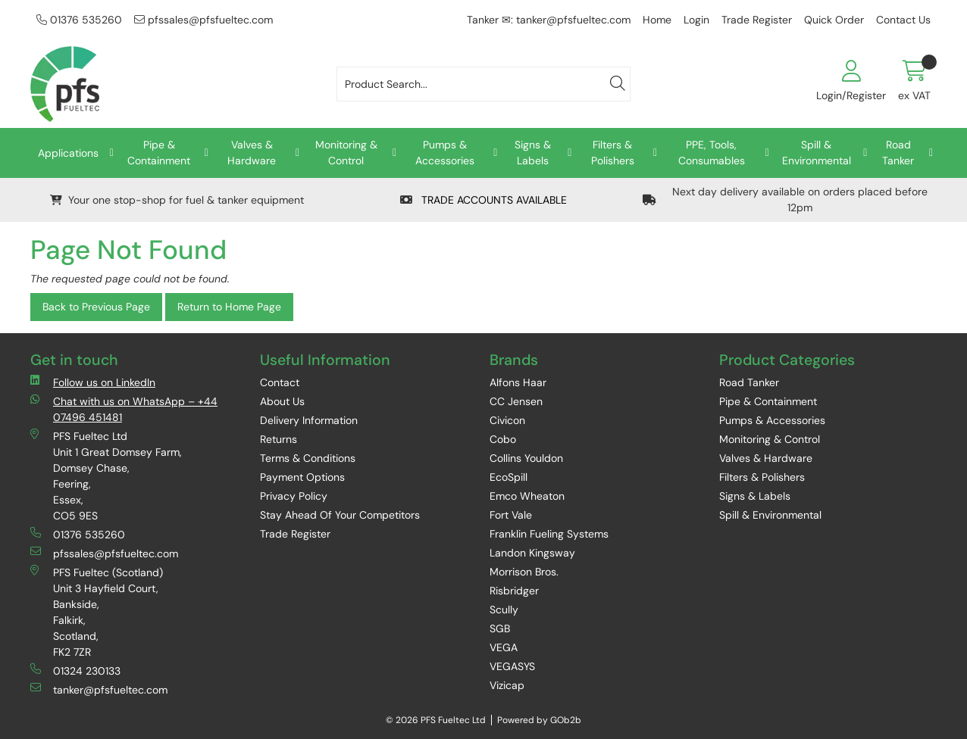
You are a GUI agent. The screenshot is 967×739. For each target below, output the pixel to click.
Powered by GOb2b (539, 720)
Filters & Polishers (612, 152)
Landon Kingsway (532, 553)
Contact (279, 382)
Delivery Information (309, 420)
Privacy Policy (293, 496)
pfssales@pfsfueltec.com (203, 20)
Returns (278, 439)
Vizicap (507, 685)
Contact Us (903, 20)
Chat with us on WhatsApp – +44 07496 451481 (123, 409)
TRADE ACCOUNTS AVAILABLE (483, 200)
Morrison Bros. (524, 571)
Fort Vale (511, 515)
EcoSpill (508, 477)
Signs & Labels (533, 152)
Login (696, 20)
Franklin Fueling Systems (549, 534)
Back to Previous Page (96, 306)
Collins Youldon (526, 458)
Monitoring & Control (346, 152)
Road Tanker (898, 152)
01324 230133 (75, 670)
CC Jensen (516, 401)
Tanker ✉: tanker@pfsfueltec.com (549, 20)
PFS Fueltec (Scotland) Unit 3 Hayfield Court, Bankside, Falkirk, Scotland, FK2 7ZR (96, 612)
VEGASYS (512, 666)
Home (657, 20)
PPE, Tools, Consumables (711, 152)
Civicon (507, 420)
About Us (282, 401)
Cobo (503, 439)
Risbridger (514, 590)
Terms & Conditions (307, 458)
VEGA (504, 647)
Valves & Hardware (251, 152)
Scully (504, 609)
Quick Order (834, 20)
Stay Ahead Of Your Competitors (340, 515)
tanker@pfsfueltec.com (98, 689)
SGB (500, 628)
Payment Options (302, 477)
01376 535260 (79, 20)
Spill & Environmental (816, 152)
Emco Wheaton (527, 496)
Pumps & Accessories (444, 152)
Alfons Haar (518, 382)
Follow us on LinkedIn (92, 382)
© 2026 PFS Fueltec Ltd (436, 720)
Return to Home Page (229, 306)
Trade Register (756, 20)
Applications (68, 153)
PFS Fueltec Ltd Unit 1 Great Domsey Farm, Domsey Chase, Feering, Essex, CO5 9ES (106, 475)
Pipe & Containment (158, 152)
